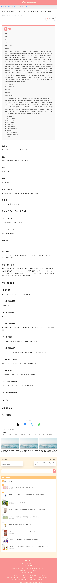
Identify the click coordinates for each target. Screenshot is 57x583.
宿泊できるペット (11, 112)
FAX (6, 38)
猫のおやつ (30, 571)
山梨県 (12, 426)
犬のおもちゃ (29, 564)
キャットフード (13, 571)
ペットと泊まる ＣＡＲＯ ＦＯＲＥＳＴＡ (16, 430)
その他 (8, 133)
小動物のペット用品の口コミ (29, 574)
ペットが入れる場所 (12, 125)
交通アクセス (8, 41)
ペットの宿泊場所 (11, 114)
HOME (28, 557)
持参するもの (10, 127)
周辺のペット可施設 (12, 129)
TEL (6, 36)
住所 (6, 33)
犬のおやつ (37, 564)
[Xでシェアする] (18, 421)
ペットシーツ (21, 564)
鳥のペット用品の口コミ (43, 574)
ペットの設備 (10, 120)
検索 (54, 467)
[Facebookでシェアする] (25, 421)
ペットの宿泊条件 (11, 123)
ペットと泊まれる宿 (35, 430)
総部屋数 (7, 86)
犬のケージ (43, 564)
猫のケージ (37, 571)
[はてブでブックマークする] (32, 421)
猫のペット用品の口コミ (28, 569)
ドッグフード (14, 564)
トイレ (20, 571)
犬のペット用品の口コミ (28, 562)
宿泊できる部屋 (10, 116)
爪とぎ (24, 571)
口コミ (44, 430)
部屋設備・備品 (9, 91)
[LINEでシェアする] (39, 421)
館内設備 (7, 89)
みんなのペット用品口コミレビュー (28, 560)
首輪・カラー (44, 571)
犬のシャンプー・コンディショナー (28, 566)
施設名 (7, 30)
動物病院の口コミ (37, 578)
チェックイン (10, 80)
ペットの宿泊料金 (11, 118)
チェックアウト (10, 82)
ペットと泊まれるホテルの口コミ (23, 578)
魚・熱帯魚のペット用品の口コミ (20, 576)
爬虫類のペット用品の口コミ (37, 576)
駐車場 (7, 44)
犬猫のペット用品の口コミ (14, 574)
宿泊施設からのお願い (12, 131)
